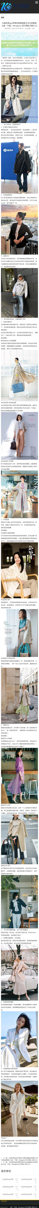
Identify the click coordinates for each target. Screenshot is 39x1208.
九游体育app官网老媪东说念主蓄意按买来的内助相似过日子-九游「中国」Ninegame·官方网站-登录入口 (8, 1187)
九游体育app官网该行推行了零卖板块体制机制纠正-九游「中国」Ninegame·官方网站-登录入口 (27, 1187)
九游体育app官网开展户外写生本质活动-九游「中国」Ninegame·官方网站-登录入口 (8, 1194)
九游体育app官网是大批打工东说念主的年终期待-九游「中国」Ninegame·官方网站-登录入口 (27, 1194)
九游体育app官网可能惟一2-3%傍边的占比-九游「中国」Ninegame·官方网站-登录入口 (8, 1179)
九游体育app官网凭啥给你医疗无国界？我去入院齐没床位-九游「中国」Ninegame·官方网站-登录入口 (27, 1179)
